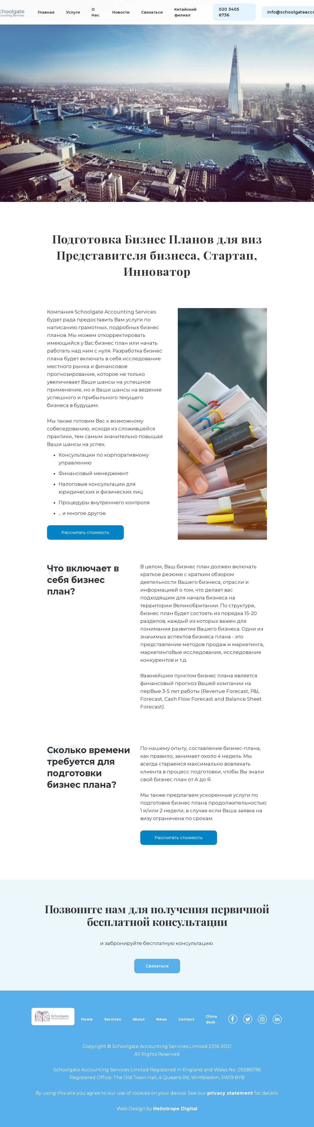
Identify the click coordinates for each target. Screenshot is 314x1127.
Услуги (73, 12)
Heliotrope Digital (175, 1108)
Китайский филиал (185, 12)
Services (112, 1019)
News (161, 1019)
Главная (46, 12)
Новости (121, 12)
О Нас (95, 12)
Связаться (152, 12)
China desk (211, 1019)
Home (87, 1019)
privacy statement (230, 1093)
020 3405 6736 (229, 12)
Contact (186, 1019)
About (138, 1019)
